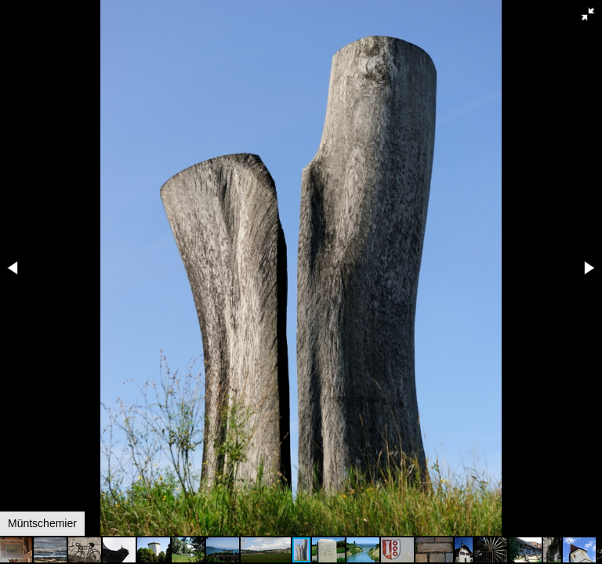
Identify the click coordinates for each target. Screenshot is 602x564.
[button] (587, 14)
